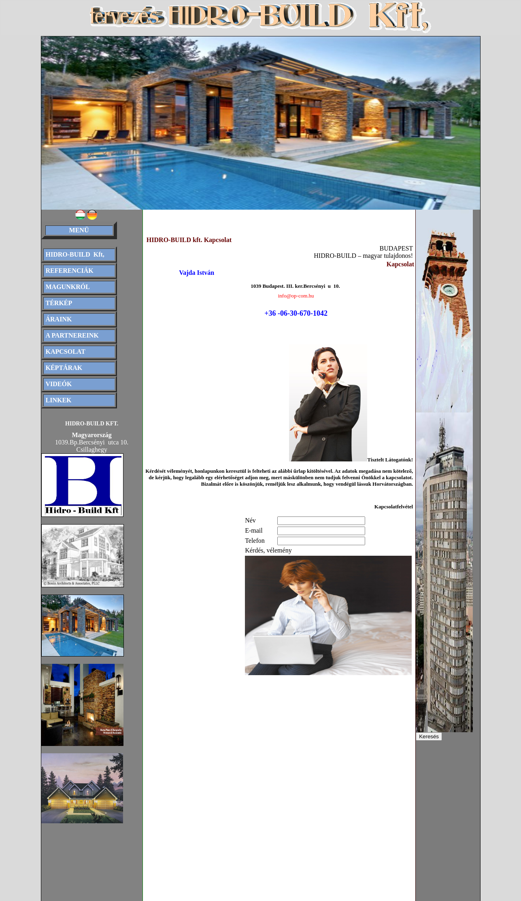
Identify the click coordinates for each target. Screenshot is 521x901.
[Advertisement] (229, 740)
